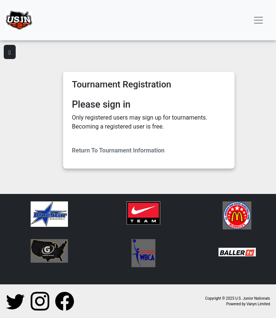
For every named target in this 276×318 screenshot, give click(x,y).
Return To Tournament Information (118, 150)
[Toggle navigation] (258, 20)
